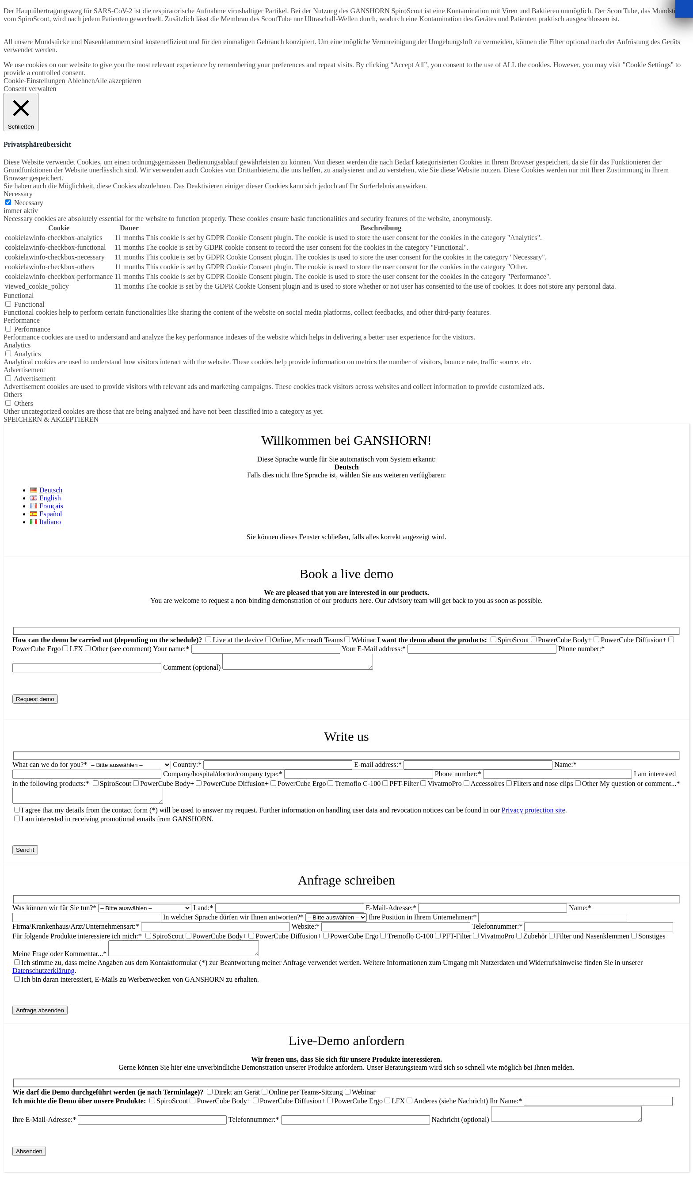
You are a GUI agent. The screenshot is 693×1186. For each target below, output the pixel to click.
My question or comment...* (640, 786)
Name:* (565, 767)
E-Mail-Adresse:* (391, 913)
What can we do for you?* (49, 767)
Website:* (306, 931)
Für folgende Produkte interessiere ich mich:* (77, 941)
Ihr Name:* (581, 1109)
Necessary (28, 202)
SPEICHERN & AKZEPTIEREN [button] (51, 419)
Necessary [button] (18, 194)
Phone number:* (458, 776)
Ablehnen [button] (81, 80)
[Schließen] (684, 9)
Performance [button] (22, 320)
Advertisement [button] (24, 370)
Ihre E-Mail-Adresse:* (120, 1130)
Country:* (187, 767)
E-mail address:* (378, 767)
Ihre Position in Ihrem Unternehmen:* (422, 922)
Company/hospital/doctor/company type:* (222, 776)
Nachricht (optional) (545, 1130)
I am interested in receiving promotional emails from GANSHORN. (117, 824)
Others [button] (13, 394)
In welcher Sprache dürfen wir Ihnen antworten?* (234, 922)
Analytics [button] (17, 345)
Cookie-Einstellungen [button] (34, 80)
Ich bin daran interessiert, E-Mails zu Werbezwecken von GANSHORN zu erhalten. (140, 987)
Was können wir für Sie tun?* (54, 913)
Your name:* (247, 648)
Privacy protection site (533, 815)
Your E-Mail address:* (450, 648)
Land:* (203, 913)
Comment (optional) (277, 670)
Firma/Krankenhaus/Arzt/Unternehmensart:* (75, 931)
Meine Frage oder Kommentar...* (59, 961)
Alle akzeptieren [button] (118, 80)
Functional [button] (19, 295)
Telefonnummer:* (497, 931)
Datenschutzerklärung (43, 978)
